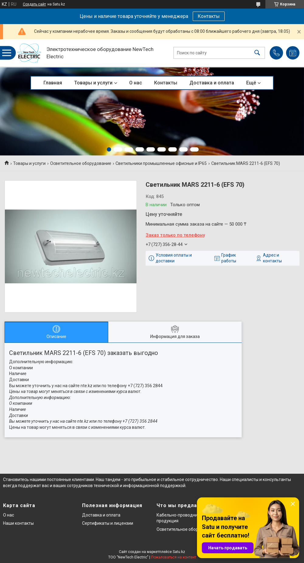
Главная (52, 83)
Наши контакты (18, 523)
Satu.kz (179, 552)
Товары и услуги (93, 83)
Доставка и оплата (211, 83)
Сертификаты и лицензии (107, 523)
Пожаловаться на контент (173, 557)
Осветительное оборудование (80, 163)
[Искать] (257, 53)
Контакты (209, 16)
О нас (135, 83)
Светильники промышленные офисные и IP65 (161, 163)
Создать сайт (34, 4)
